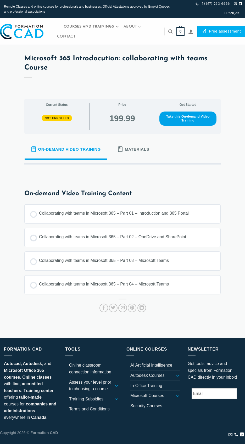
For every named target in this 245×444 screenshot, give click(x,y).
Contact (66, 37)
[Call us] (236, 435)
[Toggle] (116, 385)
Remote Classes (15, 6)
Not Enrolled (57, 118)
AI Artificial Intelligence (151, 365)
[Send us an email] (235, 4)
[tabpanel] (122, 173)
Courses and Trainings (91, 27)
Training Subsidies (86, 399)
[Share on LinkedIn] (141, 308)
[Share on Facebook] (103, 308)
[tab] (65, 149)
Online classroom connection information (90, 368)
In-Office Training (146, 385)
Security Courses (146, 406)
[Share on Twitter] (113, 308)
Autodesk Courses (147, 375)
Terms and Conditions (89, 409)
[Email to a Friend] (122, 308)
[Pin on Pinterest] (132, 308)
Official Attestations (116, 6)
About (132, 26)
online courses (44, 6)
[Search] (170, 32)
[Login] (190, 31)
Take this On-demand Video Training (188, 118)
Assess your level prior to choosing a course (90, 385)
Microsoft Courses (147, 395)
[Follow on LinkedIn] (240, 4)
